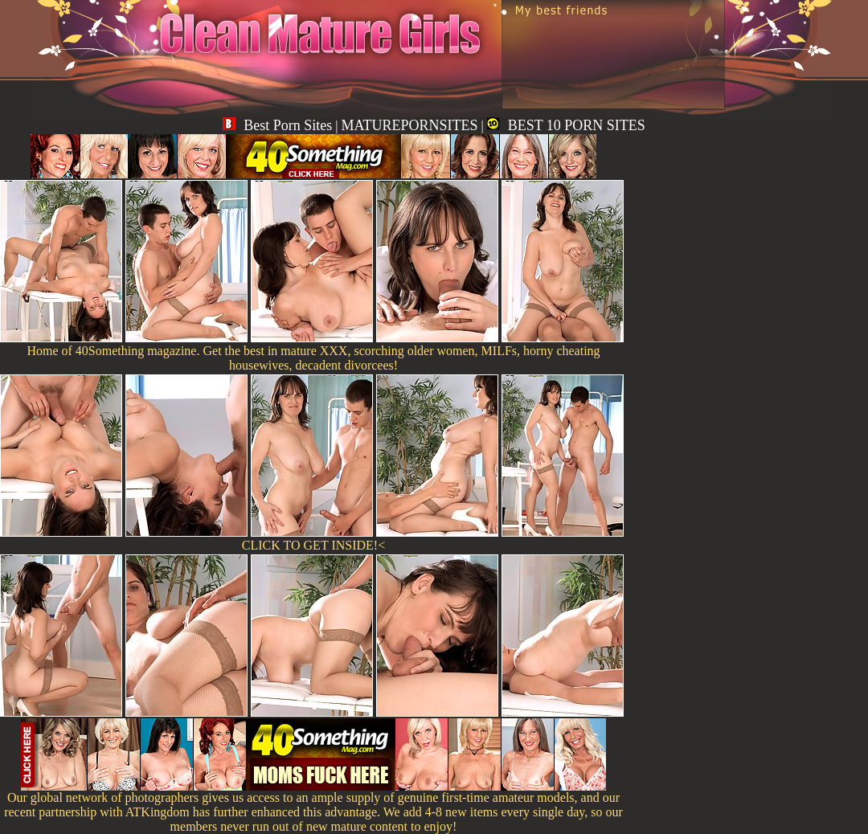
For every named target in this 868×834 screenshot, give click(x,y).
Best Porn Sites (277, 125)
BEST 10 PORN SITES (566, 125)
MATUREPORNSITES (409, 125)
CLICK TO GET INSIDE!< (313, 545)
